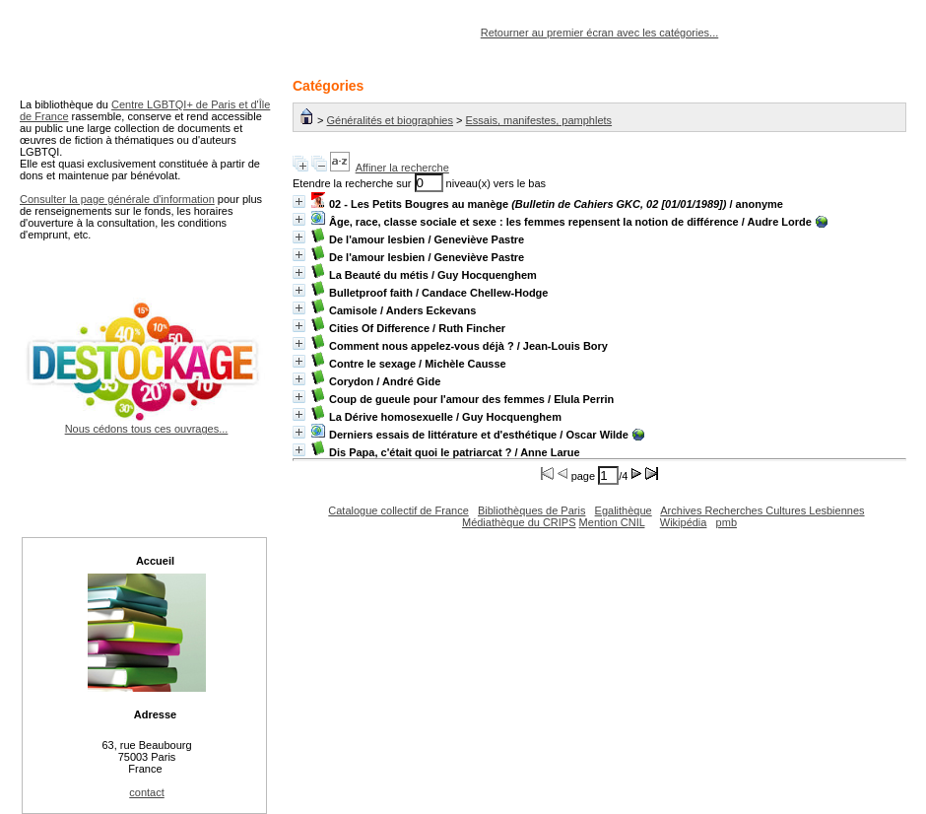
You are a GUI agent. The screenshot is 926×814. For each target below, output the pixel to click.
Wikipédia (683, 522)
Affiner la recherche (402, 167)
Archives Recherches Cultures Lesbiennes (762, 510)
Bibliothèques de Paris (531, 510)
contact (146, 792)
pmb (726, 522)
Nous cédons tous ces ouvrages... (146, 423)
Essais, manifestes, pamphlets (539, 120)
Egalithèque (623, 510)
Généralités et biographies (390, 120)
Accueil (155, 561)
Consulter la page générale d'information (117, 199)
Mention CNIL (612, 522)
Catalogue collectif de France (398, 510)
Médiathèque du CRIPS (519, 522)
